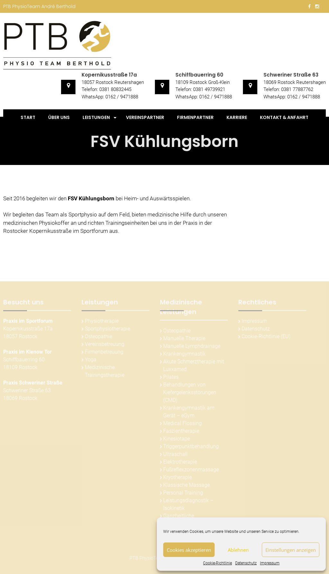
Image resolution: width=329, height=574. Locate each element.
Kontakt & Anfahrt (284, 117)
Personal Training (183, 494)
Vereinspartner (145, 117)
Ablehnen (238, 550)
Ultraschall (175, 455)
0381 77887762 (297, 89)
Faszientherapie (181, 432)
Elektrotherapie (180, 463)
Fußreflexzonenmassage (191, 471)
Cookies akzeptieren (189, 550)
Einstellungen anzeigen (290, 550)
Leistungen (96, 117)
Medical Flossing (182, 424)
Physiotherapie (102, 322)
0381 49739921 (209, 89)
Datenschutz (246, 563)
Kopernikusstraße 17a (109, 74)
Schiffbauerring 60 (199, 74)
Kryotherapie (177, 478)
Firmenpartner (195, 117)
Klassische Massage (186, 486)
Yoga (90, 361)
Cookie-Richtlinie (217, 563)
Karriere (237, 117)
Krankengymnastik (184, 355)
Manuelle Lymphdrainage (191, 347)
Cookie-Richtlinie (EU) (266, 337)
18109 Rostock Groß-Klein (202, 82)
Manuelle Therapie (184, 339)
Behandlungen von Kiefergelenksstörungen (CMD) (189, 393)
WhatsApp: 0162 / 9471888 (110, 97)
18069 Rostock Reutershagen (294, 82)
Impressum (270, 563)
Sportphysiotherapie (107, 330)
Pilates (171, 378)
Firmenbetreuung (104, 353)
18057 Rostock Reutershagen (113, 82)
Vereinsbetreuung (104, 345)
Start (28, 117)
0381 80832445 (115, 89)
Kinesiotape (176, 440)
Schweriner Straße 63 (290, 74)
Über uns (59, 117)
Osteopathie (98, 337)
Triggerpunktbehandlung (191, 447)
